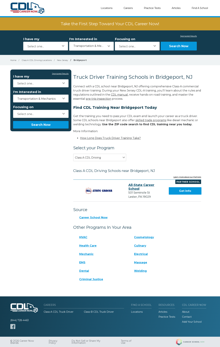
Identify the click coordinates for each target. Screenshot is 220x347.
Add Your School (192, 321)
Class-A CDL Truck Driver (58, 311)
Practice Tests (152, 8)
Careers (128, 8)
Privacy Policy (53, 342)
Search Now (178, 46)
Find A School (200, 8)
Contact (187, 316)
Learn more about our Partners (187, 177)
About (185, 311)
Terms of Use (126, 342)
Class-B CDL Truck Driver (99, 311)
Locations (106, 8)
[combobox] (45, 46)
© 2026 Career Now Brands (22, 342)
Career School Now (93, 217)
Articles (176, 8)
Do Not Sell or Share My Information (86, 342)
